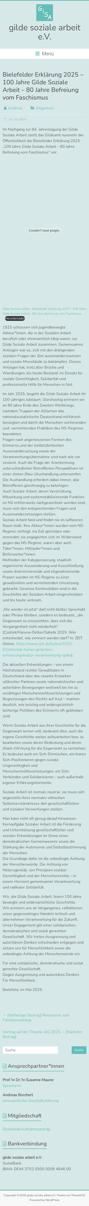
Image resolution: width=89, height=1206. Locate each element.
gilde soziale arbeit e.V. (44, 32)
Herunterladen (15, 318)
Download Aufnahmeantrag (26, 1129)
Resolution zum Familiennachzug (36, 1018)
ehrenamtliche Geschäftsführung (31, 1100)
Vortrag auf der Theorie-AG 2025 (43, 1034)
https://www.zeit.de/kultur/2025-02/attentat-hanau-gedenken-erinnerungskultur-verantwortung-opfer (38, 649)
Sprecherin (12, 1085)
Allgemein (45, 108)
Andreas (15, 108)
